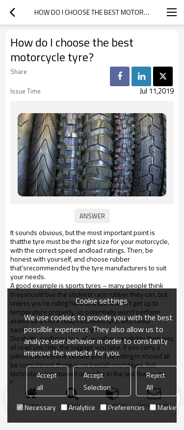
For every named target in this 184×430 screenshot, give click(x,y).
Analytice (78, 407)
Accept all (46, 381)
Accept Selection (97, 381)
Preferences (122, 407)
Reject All (155, 381)
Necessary (36, 407)
